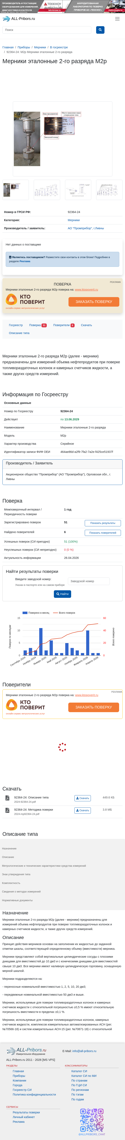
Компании (19, 1080)
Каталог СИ (79, 1071)
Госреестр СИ (22, 1089)
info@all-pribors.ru (84, 1051)
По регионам (80, 1089)
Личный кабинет (24, 1117)
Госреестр (16, 325)
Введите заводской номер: (33, 579)
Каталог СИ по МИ (84, 1075)
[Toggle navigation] (117, 18)
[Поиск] (46, 30)
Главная (18, 1071)
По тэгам (78, 1094)
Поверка (38, 325)
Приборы (19, 1075)
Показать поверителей (102, 532)
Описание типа (19, 333)
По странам (79, 1080)
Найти (62, 594)
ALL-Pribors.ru (18, 19)
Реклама (19, 1121)
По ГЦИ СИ (79, 1085)
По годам (78, 1099)
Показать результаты (102, 523)
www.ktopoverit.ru (86, 289)
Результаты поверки (26, 1112)
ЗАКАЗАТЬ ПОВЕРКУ (94, 302)
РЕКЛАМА (115, 282)
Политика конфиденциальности (34, 1094)
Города (17, 1085)
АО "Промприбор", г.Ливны (86, 228)
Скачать (86, 325)
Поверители (63, 325)
